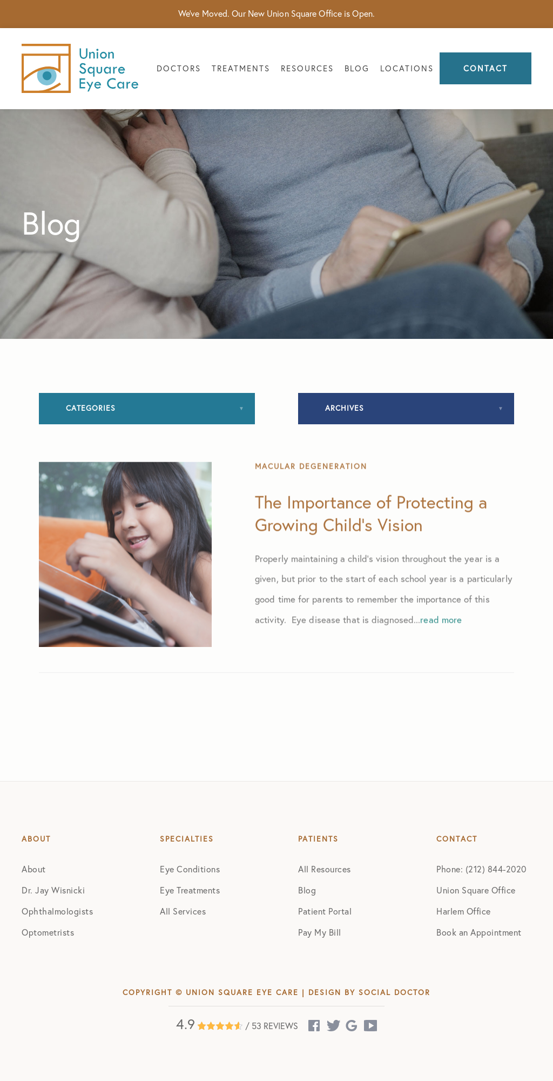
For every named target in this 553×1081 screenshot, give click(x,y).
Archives (344, 408)
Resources (307, 68)
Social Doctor (394, 992)
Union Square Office (476, 890)
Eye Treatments (190, 890)
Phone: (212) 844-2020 (481, 869)
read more (441, 658)
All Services (183, 911)
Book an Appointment (479, 932)
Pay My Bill (319, 932)
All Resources (324, 869)
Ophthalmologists (57, 911)
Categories (91, 408)
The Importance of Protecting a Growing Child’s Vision (371, 552)
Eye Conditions (190, 869)
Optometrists (48, 932)
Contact (485, 68)
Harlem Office (463, 911)
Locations (407, 68)
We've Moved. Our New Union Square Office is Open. (276, 13)
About (34, 869)
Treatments (241, 68)
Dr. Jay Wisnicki (53, 890)
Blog (357, 68)
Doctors (179, 68)
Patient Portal (325, 911)
